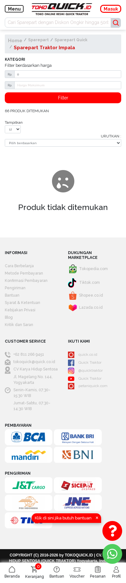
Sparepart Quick (71, 40)
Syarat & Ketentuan (22, 302)
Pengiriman (15, 288)
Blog (9, 317)
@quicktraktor (85, 371)
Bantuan (12, 295)
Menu (14, 9)
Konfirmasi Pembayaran (26, 280)
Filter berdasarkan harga (28, 65)
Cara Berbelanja (19, 266)
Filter (63, 97)
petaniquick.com (87, 386)
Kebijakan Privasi (20, 310)
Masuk (111, 9)
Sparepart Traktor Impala (44, 47)
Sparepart (38, 40)
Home (15, 40)
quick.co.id (82, 355)
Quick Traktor (84, 363)
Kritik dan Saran (19, 325)
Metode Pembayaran (24, 273)
